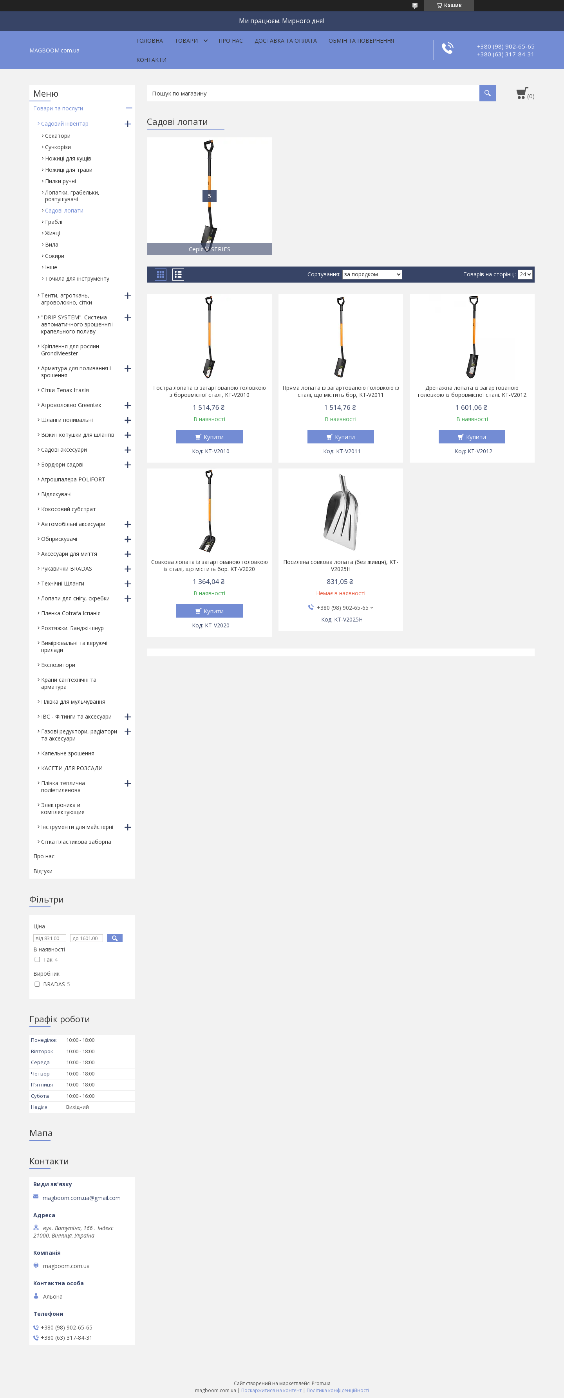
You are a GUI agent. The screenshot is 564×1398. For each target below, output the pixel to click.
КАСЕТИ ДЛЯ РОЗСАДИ (72, 768)
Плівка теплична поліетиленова (63, 786)
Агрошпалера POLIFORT (73, 479)
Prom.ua (321, 1383)
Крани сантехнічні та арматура (68, 683)
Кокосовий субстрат (68, 509)
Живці (52, 233)
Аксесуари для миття (69, 553)
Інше (51, 267)
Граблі (53, 221)
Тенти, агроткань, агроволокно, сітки (66, 299)
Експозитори (58, 664)
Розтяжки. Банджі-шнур (72, 628)
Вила (51, 244)
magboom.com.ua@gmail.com (82, 1198)
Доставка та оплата (286, 40)
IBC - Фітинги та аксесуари (76, 716)
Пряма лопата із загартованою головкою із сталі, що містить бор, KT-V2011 (340, 391)
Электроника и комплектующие (63, 808)
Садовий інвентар (65, 123)
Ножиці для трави (68, 169)
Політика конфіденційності (338, 1390)
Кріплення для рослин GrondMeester (70, 349)
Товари (186, 40)
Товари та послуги (58, 108)
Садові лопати (64, 210)
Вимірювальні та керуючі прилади (74, 646)
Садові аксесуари (64, 449)
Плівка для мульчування (73, 701)
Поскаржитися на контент (271, 1390)
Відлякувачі (56, 494)
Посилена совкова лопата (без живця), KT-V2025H (340, 565)
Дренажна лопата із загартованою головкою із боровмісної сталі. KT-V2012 (472, 391)
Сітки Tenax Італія (65, 390)
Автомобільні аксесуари (73, 524)
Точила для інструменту (77, 278)
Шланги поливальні (67, 419)
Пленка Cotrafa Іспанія (71, 613)
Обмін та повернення (361, 40)
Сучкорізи (58, 147)
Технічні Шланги (62, 583)
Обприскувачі (59, 538)
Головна (149, 40)
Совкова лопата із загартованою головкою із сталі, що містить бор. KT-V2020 (209, 565)
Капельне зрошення (67, 753)
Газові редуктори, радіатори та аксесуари (79, 735)
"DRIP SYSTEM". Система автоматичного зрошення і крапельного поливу (77, 324)
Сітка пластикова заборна (76, 841)
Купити (214, 437)
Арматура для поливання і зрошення (76, 371)
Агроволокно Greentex (71, 405)
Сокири (54, 255)
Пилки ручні (60, 181)
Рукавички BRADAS (66, 568)
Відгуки (42, 871)
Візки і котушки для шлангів (77, 434)
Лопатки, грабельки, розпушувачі (72, 196)
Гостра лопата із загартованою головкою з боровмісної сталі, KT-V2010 (209, 391)
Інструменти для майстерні (77, 827)
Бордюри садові (62, 464)
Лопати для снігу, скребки (75, 598)
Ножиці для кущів (68, 158)
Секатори (57, 135)
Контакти (151, 59)
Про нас (231, 40)
